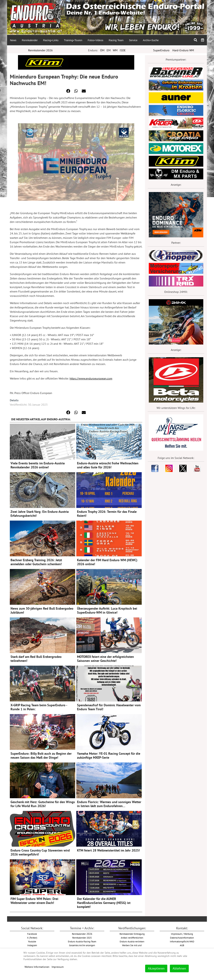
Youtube (32, 941)
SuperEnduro (161, 50)
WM (115, 50)
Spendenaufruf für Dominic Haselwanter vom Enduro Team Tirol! (109, 707)
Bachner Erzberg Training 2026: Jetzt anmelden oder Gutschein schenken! (36, 562)
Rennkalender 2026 (40, 50)
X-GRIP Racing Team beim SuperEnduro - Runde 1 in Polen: (39, 707)
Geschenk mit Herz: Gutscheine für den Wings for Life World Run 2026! (43, 804)
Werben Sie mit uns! (132, 945)
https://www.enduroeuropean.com (91, 378)
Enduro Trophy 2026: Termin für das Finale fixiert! (107, 514)
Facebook (32, 933)
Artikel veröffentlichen (132, 937)
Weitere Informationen (37, 966)
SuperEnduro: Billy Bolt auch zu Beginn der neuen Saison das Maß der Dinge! (41, 755)
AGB (182, 945)
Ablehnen (179, 968)
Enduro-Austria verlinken (132, 941)
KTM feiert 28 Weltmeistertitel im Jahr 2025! (108, 850)
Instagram (32, 945)
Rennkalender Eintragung (132, 933)
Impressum (58, 966)
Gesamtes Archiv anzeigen (82, 945)
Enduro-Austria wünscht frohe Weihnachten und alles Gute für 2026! (107, 465)
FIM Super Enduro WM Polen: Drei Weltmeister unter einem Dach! (34, 901)
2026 (82, 933)
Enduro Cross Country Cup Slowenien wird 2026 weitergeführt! (40, 852)
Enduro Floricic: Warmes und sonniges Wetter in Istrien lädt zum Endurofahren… (109, 804)
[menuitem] (13, 40)
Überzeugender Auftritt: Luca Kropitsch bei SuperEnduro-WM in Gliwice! (107, 610)
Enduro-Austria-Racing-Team (82, 941)
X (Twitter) (32, 937)
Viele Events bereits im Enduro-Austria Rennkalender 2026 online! (38, 465)
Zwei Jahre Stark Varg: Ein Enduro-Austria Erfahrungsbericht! (40, 514)
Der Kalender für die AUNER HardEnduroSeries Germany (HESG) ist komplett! (103, 903)
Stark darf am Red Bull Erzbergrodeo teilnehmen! (36, 659)
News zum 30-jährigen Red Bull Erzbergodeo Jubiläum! (42, 610)
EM (109, 50)
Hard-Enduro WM (183, 50)
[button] (68, 91)
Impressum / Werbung (182, 933)
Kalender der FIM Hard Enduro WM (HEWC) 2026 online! (107, 562)
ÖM (102, 50)
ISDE (123, 50)
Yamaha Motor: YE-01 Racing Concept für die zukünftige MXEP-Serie (108, 755)
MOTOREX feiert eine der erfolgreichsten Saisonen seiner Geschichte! (105, 659)
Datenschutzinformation (182, 937)
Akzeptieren (156, 968)
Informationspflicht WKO (182, 941)
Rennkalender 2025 (82, 937)
